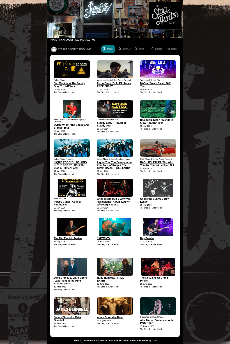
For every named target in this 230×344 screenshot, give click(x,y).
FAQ (77, 40)
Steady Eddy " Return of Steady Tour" (111, 124)
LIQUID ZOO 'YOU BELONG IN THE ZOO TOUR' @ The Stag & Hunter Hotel (70, 165)
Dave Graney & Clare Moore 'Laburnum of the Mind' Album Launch (70, 280)
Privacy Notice (100, 340)
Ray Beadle (147, 238)
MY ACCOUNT (66, 40)
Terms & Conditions (82, 340)
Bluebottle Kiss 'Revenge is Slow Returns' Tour (156, 121)
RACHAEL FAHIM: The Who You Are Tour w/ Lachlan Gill (157, 164)
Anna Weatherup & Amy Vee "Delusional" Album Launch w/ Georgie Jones (114, 201)
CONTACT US (88, 40)
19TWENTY (104, 238)
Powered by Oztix (148, 340)
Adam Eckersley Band (110, 317)
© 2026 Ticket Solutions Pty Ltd (124, 340)
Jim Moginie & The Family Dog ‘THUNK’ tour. (69, 85)
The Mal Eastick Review (68, 238)
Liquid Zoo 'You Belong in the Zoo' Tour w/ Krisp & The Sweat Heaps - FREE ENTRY (114, 165)
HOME (53, 40)
